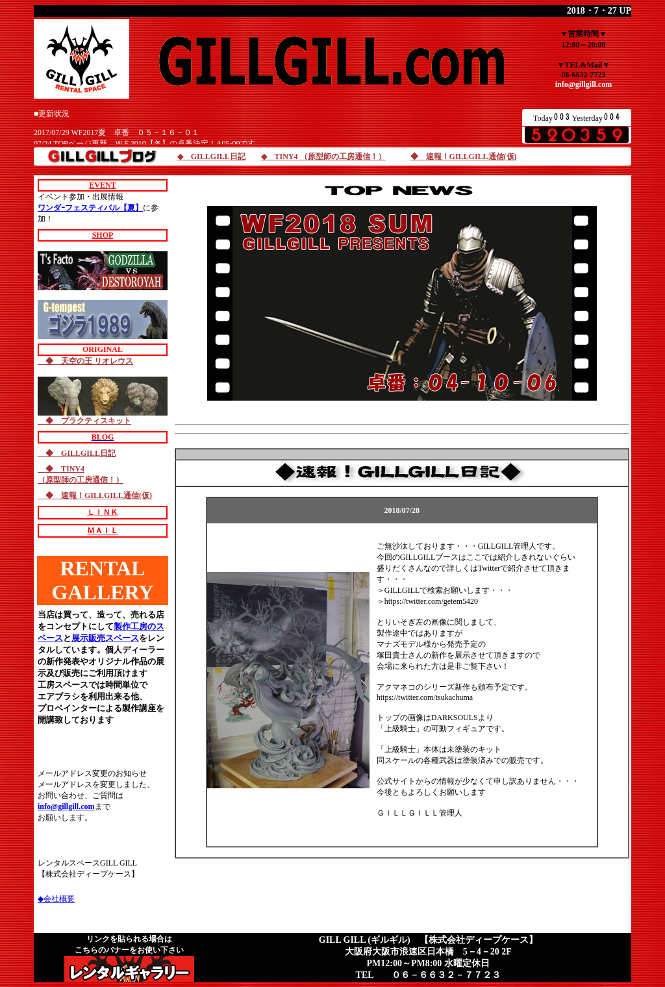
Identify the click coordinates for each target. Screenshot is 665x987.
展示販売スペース (105, 638)
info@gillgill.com (583, 84)
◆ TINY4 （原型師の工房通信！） (323, 156)
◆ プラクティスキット (84, 420)
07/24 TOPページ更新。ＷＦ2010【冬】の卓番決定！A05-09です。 (148, 143)
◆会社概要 (56, 898)
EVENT (102, 185)
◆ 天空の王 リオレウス (85, 361)
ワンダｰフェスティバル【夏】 (90, 207)
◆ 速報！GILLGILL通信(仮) (463, 156)
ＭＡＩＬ (102, 530)
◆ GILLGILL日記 (211, 156)
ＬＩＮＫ (102, 512)
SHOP (103, 235)
